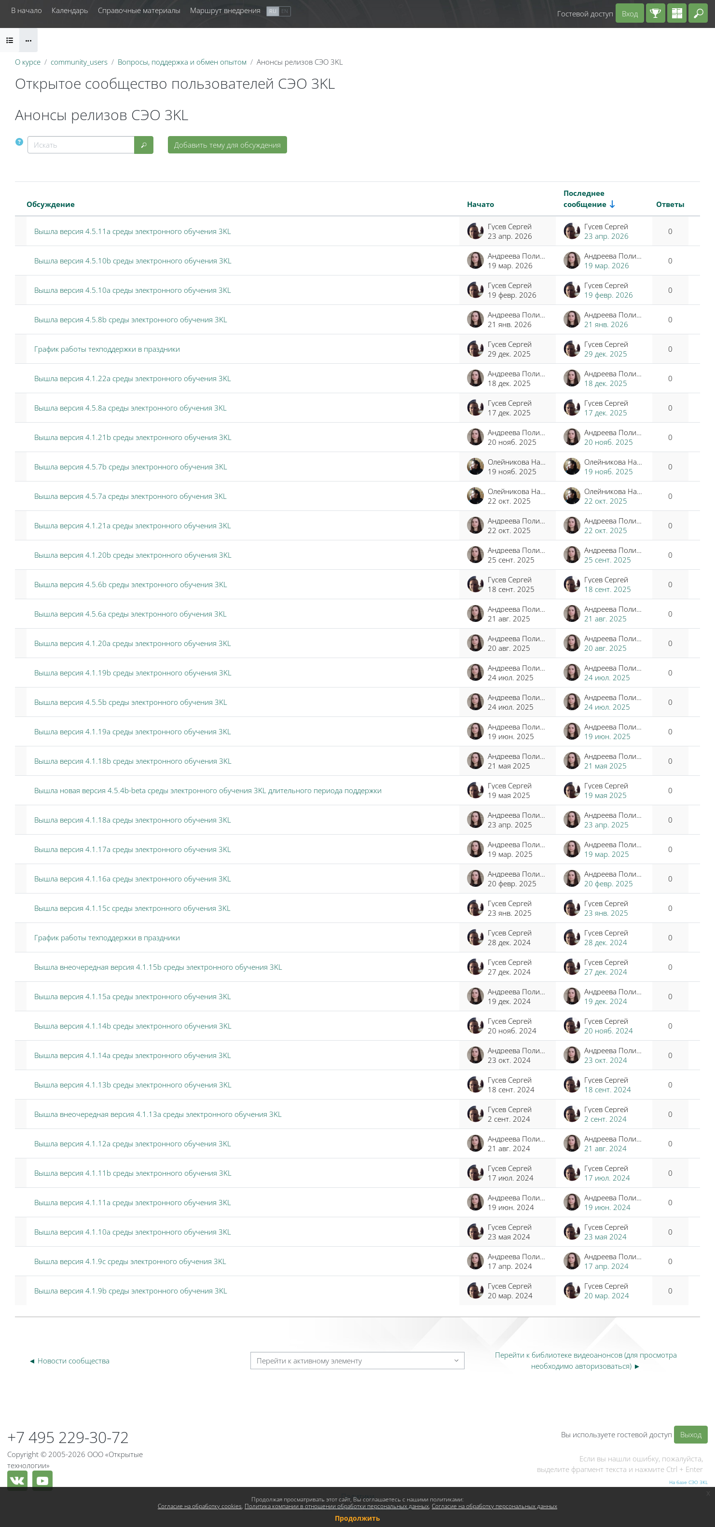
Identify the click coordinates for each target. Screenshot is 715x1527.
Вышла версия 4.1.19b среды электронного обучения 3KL (133, 672)
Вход (630, 13)
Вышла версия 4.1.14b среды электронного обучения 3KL (133, 1026)
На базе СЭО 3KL (688, 1482)
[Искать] (81, 145)
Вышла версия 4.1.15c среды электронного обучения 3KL (132, 908)
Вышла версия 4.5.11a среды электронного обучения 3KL (132, 231)
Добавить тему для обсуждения (227, 145)
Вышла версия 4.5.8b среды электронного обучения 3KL (130, 319)
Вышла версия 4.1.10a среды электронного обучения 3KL (132, 1232)
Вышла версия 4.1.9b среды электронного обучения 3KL (130, 1290)
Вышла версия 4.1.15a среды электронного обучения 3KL (132, 996)
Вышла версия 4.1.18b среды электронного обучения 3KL (133, 761)
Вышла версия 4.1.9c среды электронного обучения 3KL (130, 1261)
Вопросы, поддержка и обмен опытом (182, 62)
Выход (690, 1434)
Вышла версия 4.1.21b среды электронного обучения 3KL (133, 437)
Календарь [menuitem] (70, 10)
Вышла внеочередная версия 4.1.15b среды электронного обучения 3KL (158, 967)
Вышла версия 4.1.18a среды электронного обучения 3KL (132, 820)
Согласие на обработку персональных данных (494, 1506)
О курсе (28, 62)
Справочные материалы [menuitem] (139, 10)
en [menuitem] (284, 10)
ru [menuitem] (272, 10)
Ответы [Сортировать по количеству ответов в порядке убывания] (670, 204)
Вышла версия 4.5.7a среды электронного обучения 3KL (130, 496)
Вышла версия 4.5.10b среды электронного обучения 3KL (133, 260)
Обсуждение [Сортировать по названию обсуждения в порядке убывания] (51, 204)
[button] (698, 13)
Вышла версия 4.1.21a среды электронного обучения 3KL (132, 525)
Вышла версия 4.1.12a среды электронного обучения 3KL (132, 1143)
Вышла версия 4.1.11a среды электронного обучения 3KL (132, 1202)
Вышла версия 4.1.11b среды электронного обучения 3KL (133, 1173)
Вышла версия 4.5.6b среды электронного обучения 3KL (130, 584)
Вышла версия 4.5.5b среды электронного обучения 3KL (130, 702)
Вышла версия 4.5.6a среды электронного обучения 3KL (130, 614)
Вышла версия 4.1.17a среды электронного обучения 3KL (132, 849)
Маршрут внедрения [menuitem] (225, 10)
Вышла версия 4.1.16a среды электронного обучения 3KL (132, 878)
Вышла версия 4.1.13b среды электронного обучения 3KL (133, 1084)
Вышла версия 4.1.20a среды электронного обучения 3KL (132, 643)
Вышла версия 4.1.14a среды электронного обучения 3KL (132, 1055)
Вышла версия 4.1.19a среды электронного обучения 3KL (132, 731)
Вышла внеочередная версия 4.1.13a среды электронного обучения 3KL (158, 1114)
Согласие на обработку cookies (200, 1506)
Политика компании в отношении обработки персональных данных (337, 1506)
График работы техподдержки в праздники (107, 349)
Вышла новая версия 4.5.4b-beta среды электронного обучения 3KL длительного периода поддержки (208, 790)
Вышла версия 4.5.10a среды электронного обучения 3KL (132, 290)
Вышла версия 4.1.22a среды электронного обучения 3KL (132, 378)
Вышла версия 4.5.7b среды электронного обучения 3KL (130, 466)
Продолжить (357, 1518)
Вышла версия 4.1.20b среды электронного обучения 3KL (133, 555)
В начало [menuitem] (26, 10)
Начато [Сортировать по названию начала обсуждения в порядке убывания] (480, 204)
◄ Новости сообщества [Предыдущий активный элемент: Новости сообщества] (69, 1360)
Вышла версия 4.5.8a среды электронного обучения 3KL (130, 408)
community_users (79, 62)
